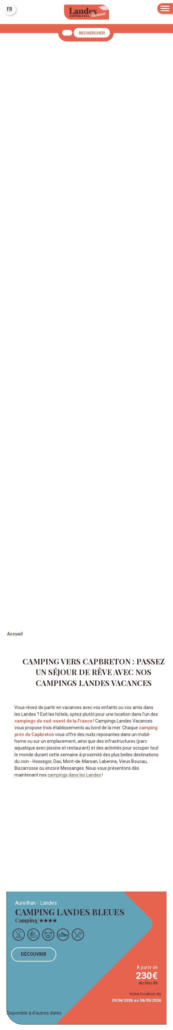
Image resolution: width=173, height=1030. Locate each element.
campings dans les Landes (74, 774)
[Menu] (165, 8)
